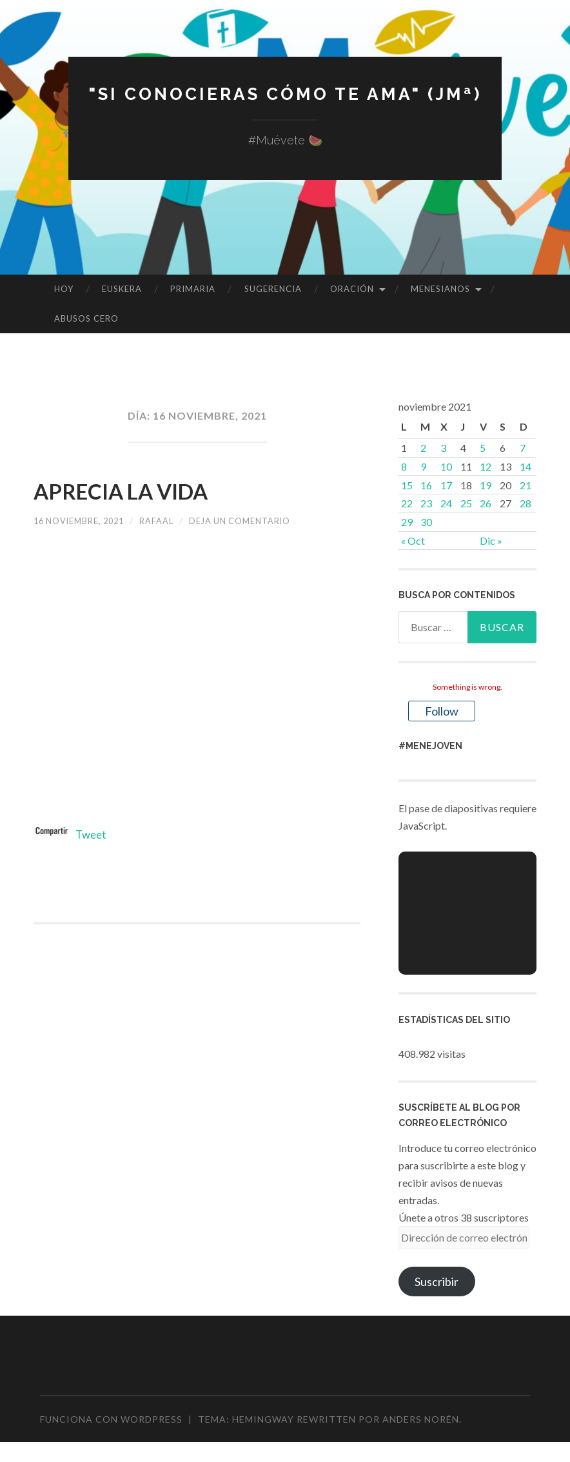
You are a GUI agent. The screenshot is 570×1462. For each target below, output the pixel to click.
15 (407, 485)
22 (407, 503)
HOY (64, 289)
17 (446, 485)
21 (525, 485)
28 (525, 503)
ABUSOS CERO (86, 318)
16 (426, 485)
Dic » (491, 540)
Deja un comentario (260, 520)
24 (446, 503)
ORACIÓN (352, 289)
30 (426, 522)
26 (485, 503)
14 (525, 466)
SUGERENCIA (273, 289)
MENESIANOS (440, 289)
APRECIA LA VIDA (153, 488)
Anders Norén (420, 1419)
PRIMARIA (192, 289)
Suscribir (436, 1281)
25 (466, 503)
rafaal (169, 520)
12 (485, 466)
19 (485, 485)
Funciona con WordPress (111, 1419)
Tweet (92, 834)
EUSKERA (122, 289)
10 (446, 466)
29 (407, 522)
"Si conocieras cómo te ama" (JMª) (285, 93)
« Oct (413, 540)
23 (426, 503)
